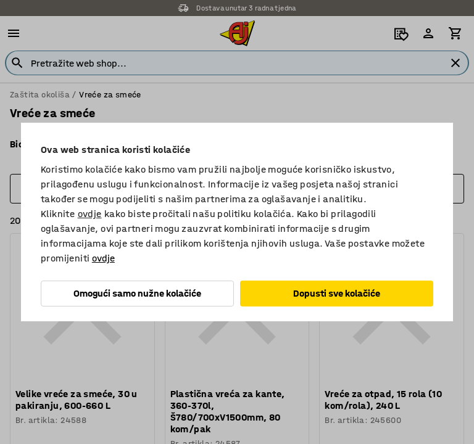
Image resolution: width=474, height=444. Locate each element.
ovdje (90, 214)
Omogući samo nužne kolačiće (137, 293)
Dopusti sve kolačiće (336, 293)
